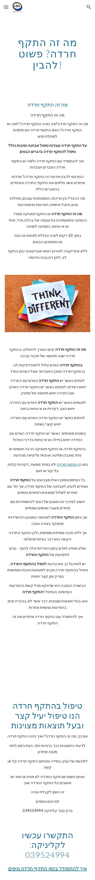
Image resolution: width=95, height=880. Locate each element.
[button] (6, 7)
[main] (47, 53)
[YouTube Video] (47, 663)
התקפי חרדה (67, 464)
